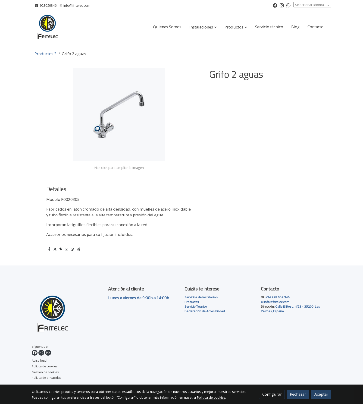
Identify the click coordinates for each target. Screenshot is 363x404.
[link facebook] (275, 5)
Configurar (272, 394)
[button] (203, 27)
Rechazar (298, 394)
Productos (192, 302)
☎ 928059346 (45, 5)
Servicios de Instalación (201, 297)
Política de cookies (45, 366)
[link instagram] (282, 5)
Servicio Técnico (196, 306)
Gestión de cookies (45, 372)
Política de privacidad (47, 378)
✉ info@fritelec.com (74, 5)
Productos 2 (45, 53)
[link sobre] (67, 314)
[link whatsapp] (288, 5)
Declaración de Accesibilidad (205, 311)
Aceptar (321, 394)
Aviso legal (39, 360)
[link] (47, 27)
